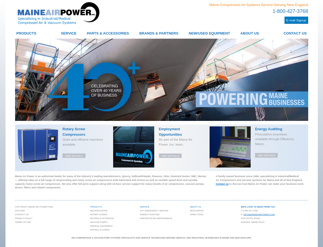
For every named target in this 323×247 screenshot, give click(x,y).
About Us (249, 33)
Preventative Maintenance (156, 218)
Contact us (222, 184)
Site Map (20, 210)
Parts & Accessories (108, 33)
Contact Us (295, 33)
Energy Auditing (150, 214)
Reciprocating (99, 210)
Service (68, 33)
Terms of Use (23, 222)
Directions (196, 214)
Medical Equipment (101, 226)
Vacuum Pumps (98, 222)
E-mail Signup (296, 20)
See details (73, 155)
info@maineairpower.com (259, 214)
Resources (197, 210)
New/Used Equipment (209, 33)
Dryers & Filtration (102, 218)
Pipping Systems (100, 230)
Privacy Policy (24, 218)
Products (26, 33)
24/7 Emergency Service (154, 210)
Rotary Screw (98, 214)
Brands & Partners (158, 33)
